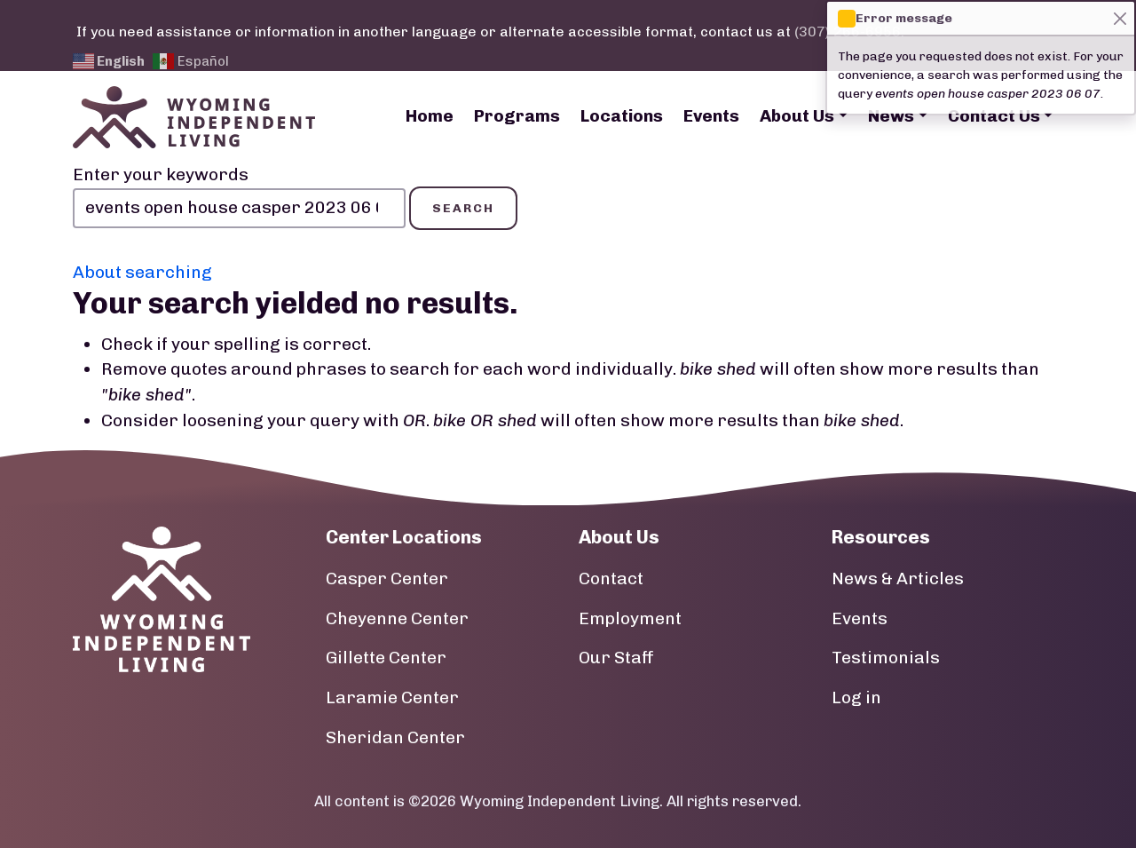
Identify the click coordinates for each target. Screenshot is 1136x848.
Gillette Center (386, 657)
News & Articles (898, 578)
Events (711, 116)
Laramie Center (392, 697)
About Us (797, 116)
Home (430, 116)
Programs (517, 116)
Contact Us (994, 116)
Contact (611, 578)
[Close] (1119, 18)
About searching (142, 272)
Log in (856, 697)
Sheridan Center (395, 737)
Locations (621, 116)
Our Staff (616, 657)
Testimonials (886, 657)
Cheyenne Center (397, 618)
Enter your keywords (160, 174)
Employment (630, 618)
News (891, 116)
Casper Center (387, 578)
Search (463, 208)
